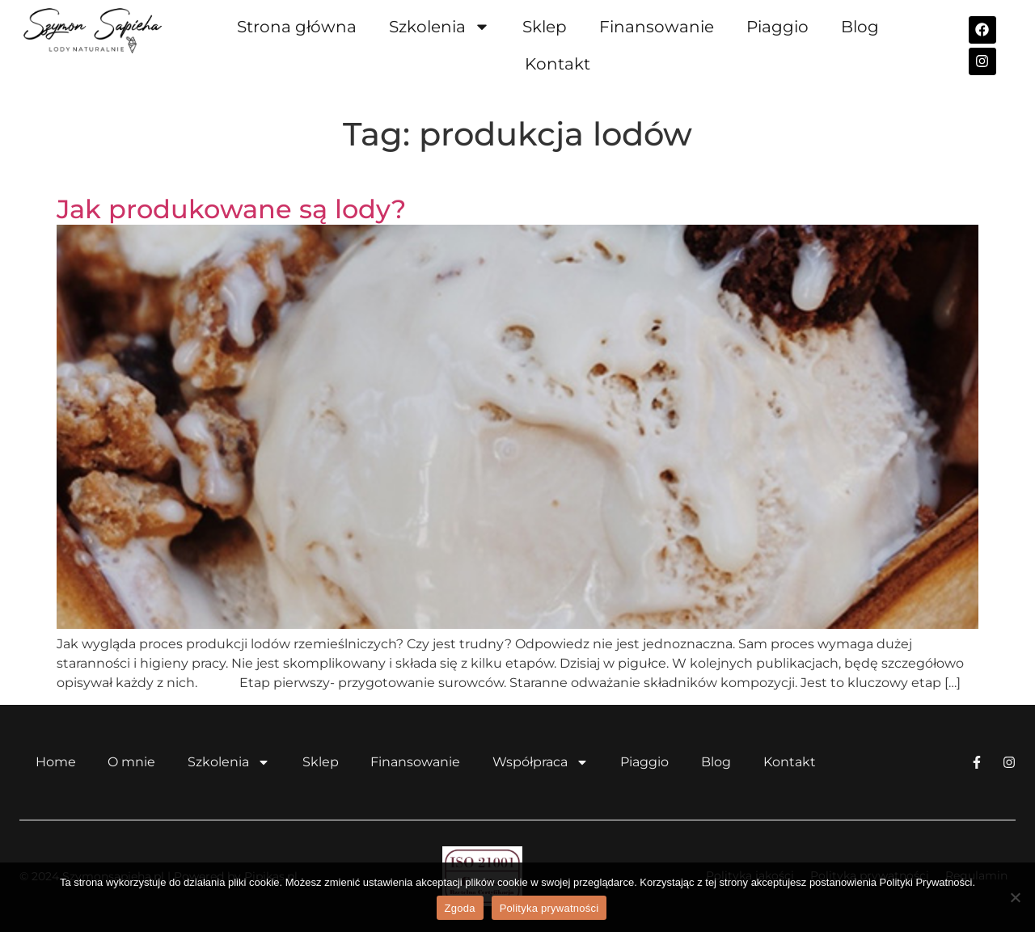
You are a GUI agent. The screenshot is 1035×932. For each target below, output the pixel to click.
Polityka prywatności (549, 908)
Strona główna (297, 26)
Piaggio (777, 26)
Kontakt (557, 64)
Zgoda (460, 908)
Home (56, 762)
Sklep (544, 26)
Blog (860, 26)
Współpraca (542, 762)
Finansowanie (656, 26)
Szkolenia (439, 27)
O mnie (132, 762)
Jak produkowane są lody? (231, 209)
